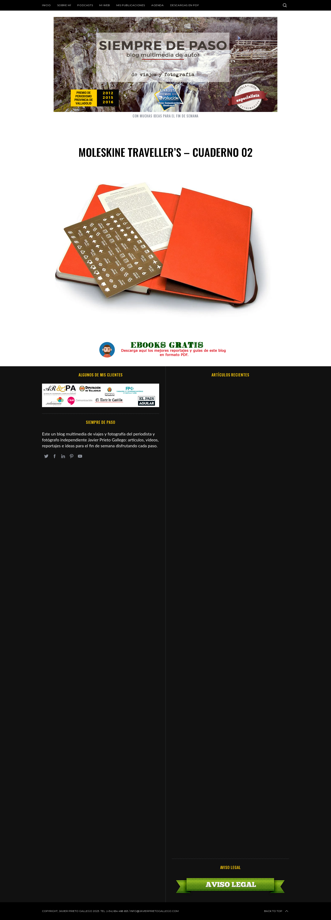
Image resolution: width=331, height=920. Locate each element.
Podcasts (85, 5)
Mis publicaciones (130, 5)
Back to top (276, 911)
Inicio (46, 5)
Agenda (157, 5)
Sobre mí (64, 5)
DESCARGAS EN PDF (184, 5)
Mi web (104, 5)
